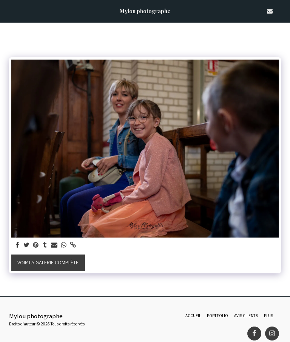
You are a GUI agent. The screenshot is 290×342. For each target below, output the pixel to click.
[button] (8, 10)
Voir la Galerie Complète (48, 262)
